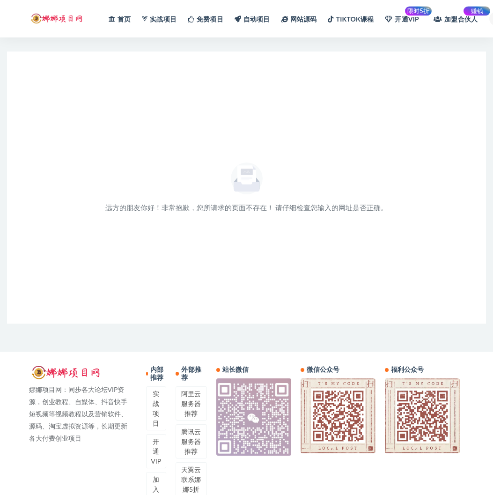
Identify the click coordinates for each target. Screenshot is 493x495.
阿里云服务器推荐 (191, 403)
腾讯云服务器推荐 (191, 441)
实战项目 (156, 408)
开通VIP (156, 451)
